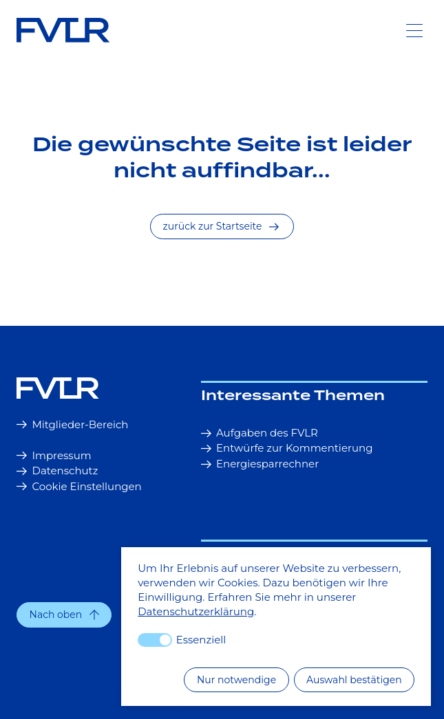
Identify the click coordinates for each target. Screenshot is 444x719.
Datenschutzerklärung (196, 611)
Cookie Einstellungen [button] (79, 486)
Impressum (54, 455)
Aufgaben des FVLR (259, 432)
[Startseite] (93, 388)
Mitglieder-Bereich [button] (73, 424)
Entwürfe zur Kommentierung (287, 447)
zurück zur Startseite (221, 226)
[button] (64, 615)
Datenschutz (57, 470)
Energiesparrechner (260, 463)
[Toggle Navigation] (414, 30)
